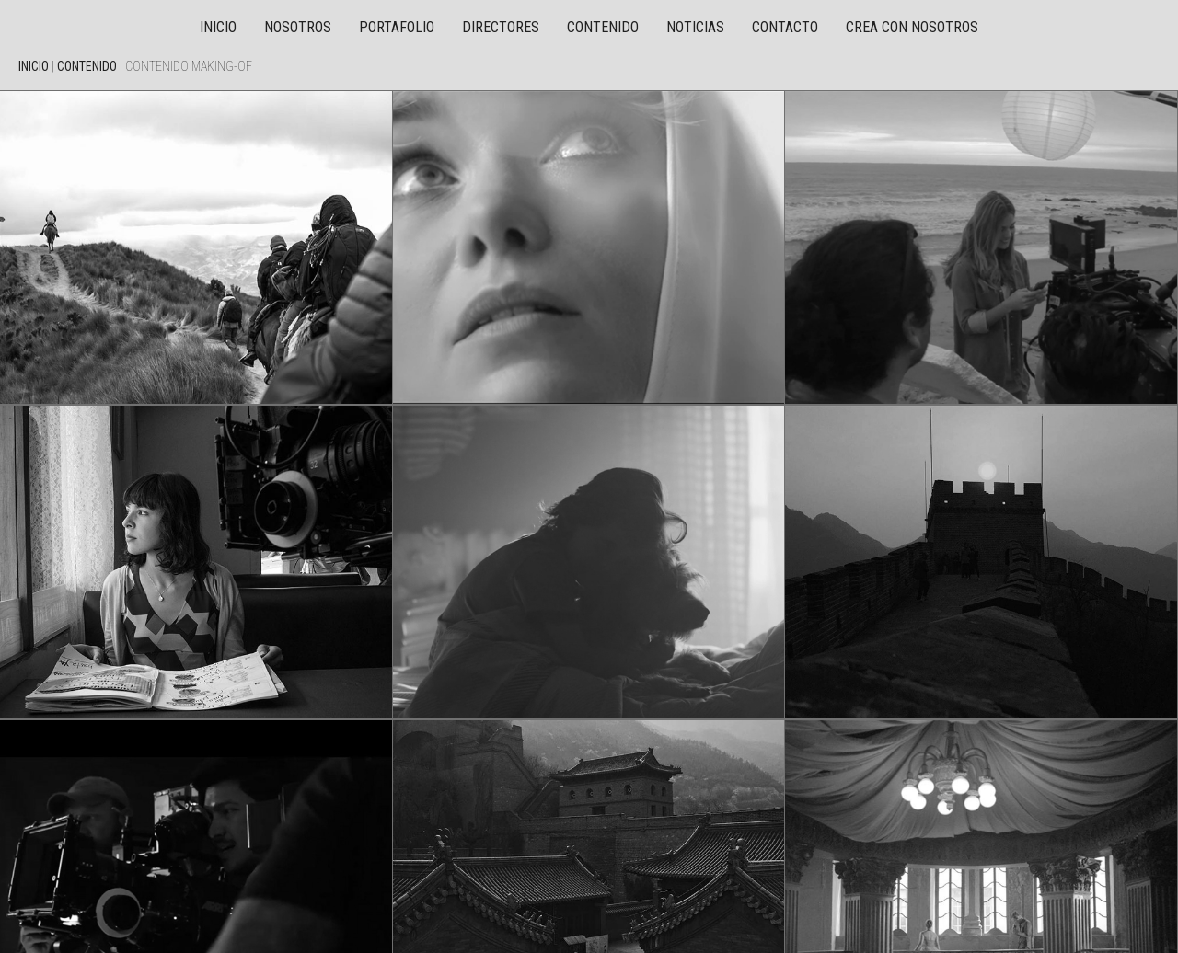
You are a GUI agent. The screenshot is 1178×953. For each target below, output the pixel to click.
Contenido (603, 27)
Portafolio (396, 27)
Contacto (785, 27)
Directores (500, 27)
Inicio (218, 27)
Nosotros (297, 27)
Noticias (695, 27)
